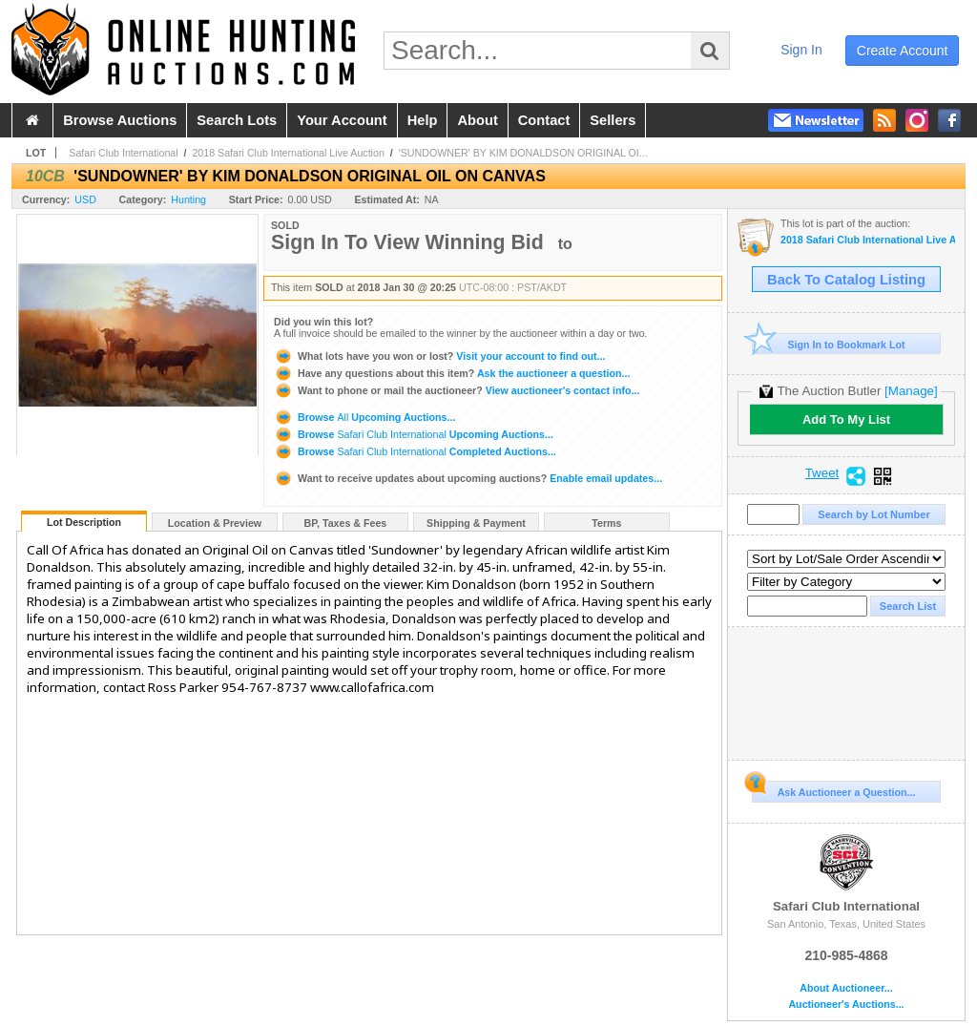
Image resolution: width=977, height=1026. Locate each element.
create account (902, 50)
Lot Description (84, 522)
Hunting (188, 199)
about (477, 120)
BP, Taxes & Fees (345, 523)
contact (544, 120)
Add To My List (846, 419)
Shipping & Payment (476, 523)
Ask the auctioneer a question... (452, 373)
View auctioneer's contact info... (456, 390)
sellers (612, 120)
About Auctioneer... (846, 988)
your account (341, 120)
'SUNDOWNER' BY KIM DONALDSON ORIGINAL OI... (523, 152)
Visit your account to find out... (439, 356)
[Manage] (911, 391)
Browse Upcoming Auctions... (364, 417)
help (422, 120)
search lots (237, 120)
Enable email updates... (468, 478)
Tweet (822, 473)
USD (85, 199)
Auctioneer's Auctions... (846, 1004)
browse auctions (120, 120)
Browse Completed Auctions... (415, 451)
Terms (606, 523)
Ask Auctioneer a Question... (833, 789)
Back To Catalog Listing (846, 279)
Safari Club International (123, 152)
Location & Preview (214, 523)
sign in (801, 49)
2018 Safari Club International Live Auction (288, 152)
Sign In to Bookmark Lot (828, 344)
